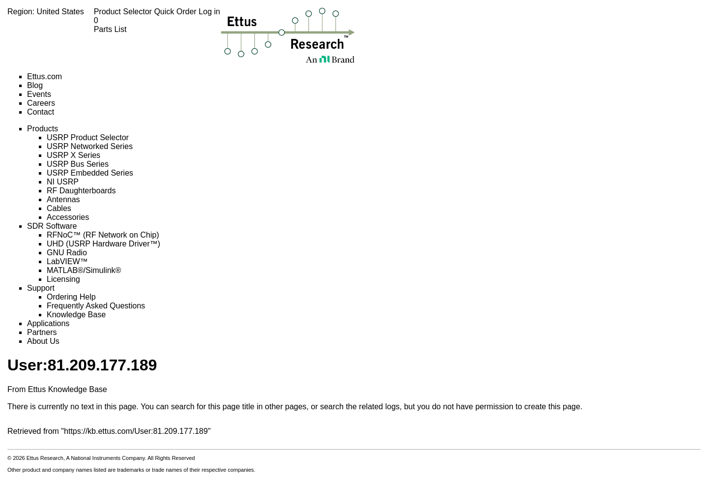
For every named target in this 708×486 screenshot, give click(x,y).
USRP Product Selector (88, 137)
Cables (59, 208)
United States (60, 11)
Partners (42, 332)
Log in (209, 11)
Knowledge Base (76, 314)
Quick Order (176, 11)
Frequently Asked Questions (96, 306)
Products (42, 128)
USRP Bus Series (78, 164)
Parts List (157, 24)
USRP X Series (73, 155)
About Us (43, 341)
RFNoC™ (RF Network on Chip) (103, 235)
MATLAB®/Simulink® (84, 270)
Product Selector (124, 11)
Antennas (63, 199)
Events (39, 94)
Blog (35, 85)
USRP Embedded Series (90, 173)
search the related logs (360, 406)
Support (41, 288)
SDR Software (52, 226)
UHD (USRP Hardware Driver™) (103, 244)
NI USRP (63, 182)
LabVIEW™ (67, 261)
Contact (40, 112)
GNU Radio (67, 252)
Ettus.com (44, 76)
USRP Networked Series (90, 146)
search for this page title (213, 406)
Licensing (63, 279)
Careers (41, 103)
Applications (48, 323)
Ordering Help (71, 297)
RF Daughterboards (81, 190)
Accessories (68, 217)
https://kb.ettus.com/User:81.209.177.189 (136, 431)
